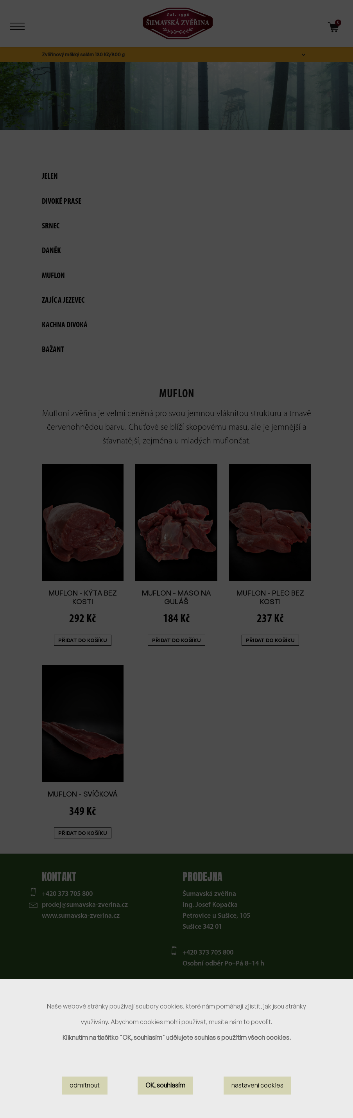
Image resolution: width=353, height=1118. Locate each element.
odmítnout (85, 1085)
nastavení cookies (257, 1085)
